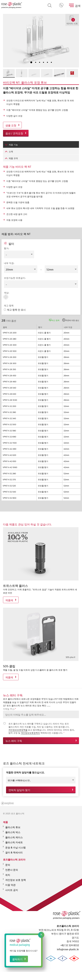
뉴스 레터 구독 (13, 741)
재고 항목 (55, 320)
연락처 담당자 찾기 (19, 789)
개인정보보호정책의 (30, 732)
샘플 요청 (10, 125)
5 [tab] (47, 62)
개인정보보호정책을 (17, 729)
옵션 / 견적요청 (14, 133)
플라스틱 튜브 (12, 825)
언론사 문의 (11, 868)
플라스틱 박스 (12, 830)
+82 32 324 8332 (61, 5)
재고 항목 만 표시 (15, 309)
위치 (7, 873)
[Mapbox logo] (7, 801)
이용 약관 (10, 883)
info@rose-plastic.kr (68, 949)
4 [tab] (43, 62)
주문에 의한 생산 (72, 320)
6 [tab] (51, 62)
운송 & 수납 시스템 (15, 845)
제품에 (9, 600)
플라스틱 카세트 (14, 840)
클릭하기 (17, 959)
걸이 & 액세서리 (14, 850)
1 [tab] (31, 62)
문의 (7, 863)
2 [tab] (35, 62)
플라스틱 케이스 (14, 835)
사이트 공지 (11, 888)
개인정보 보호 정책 (15, 878)
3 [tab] (39, 62)
